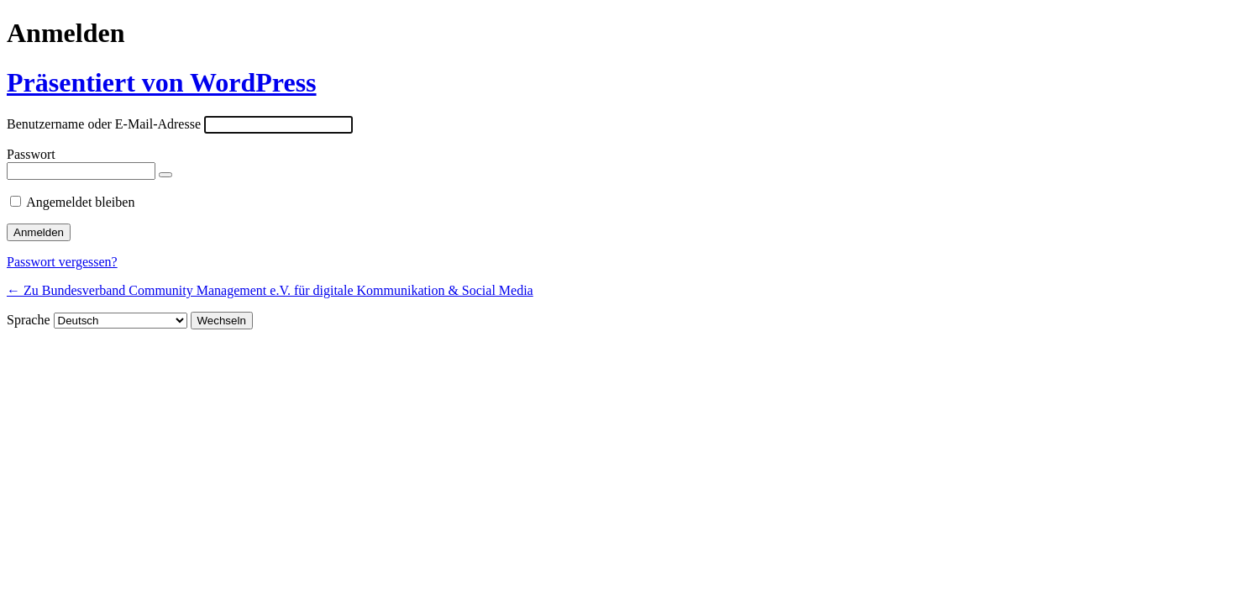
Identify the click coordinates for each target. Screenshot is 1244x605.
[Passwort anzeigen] (165, 174)
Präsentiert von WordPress (162, 82)
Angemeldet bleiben (80, 202)
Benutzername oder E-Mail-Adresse (104, 124)
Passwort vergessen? (62, 262)
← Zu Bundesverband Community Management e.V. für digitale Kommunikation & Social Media (270, 290)
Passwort (31, 154)
